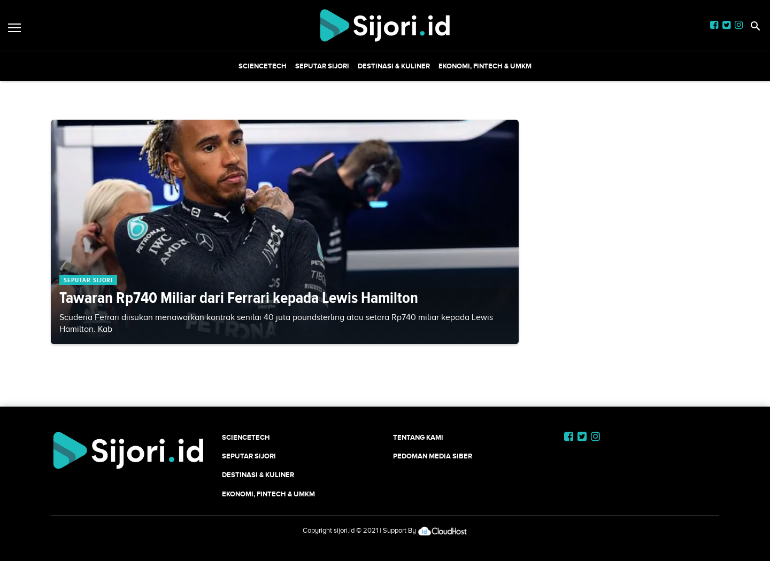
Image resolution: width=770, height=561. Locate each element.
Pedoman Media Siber (432, 456)
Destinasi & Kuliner (394, 66)
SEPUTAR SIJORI (322, 66)
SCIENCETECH (262, 66)
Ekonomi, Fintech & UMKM (485, 66)
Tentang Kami (418, 437)
